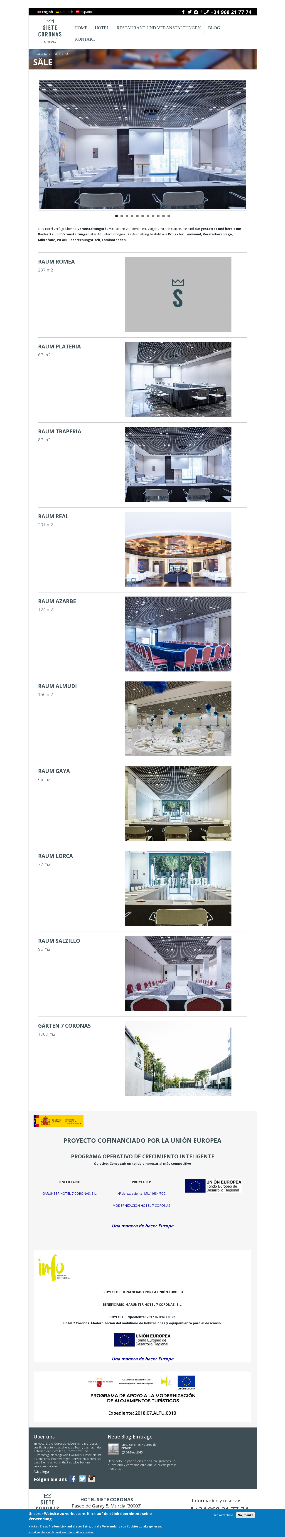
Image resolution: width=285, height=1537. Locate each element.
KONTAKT (85, 39)
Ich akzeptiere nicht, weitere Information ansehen (61, 1533)
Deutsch (64, 11)
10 (163, 216)
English (45, 11)
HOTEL (102, 27)
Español (84, 11)
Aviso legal (41, 1471)
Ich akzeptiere (223, 1516)
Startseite (40, 54)
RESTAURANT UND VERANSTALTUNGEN (159, 27)
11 (168, 216)
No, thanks (245, 1516)
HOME (80, 27)
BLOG (214, 27)
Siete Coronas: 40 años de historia (139, 1446)
